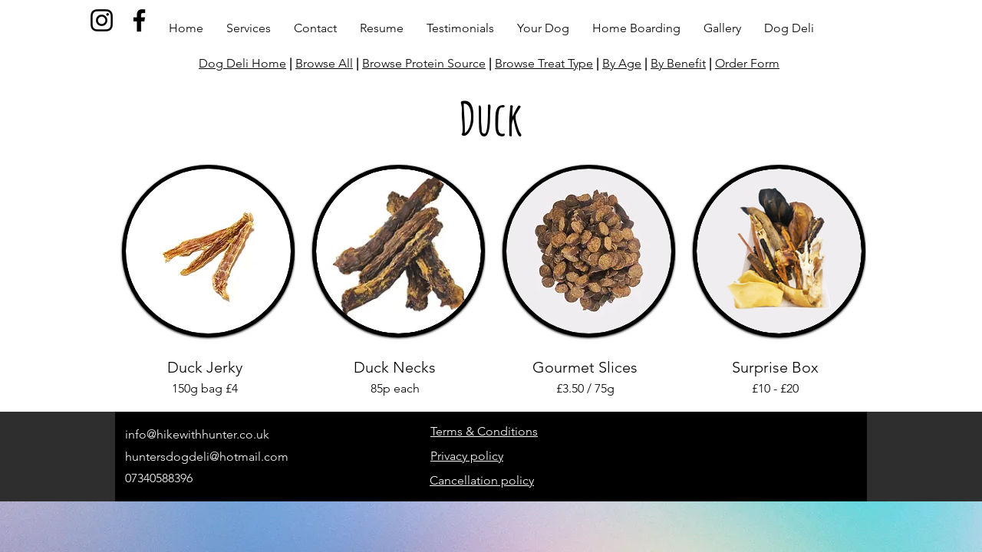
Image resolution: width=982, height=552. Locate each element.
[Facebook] (139, 20)
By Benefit (678, 63)
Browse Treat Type (544, 63)
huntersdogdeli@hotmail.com (206, 456)
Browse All (324, 63)
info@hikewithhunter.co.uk (197, 434)
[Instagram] (102, 20)
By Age (621, 63)
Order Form (747, 63)
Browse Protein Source (424, 63)
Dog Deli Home (242, 63)
